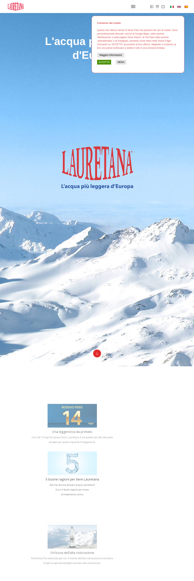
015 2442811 (61, 532)
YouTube (135, 535)
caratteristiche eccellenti (109, 457)
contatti (56, 537)
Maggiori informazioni (110, 55)
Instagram (135, 539)
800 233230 (107, 574)
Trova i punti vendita (99, 565)
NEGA (121, 62)
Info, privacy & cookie (39, 537)
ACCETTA (104, 62)
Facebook (134, 532)
